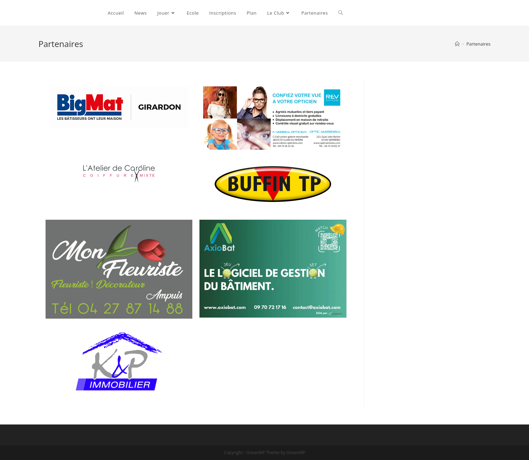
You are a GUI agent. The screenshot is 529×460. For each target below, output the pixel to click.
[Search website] (340, 13)
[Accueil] (457, 44)
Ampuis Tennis (67, 12)
